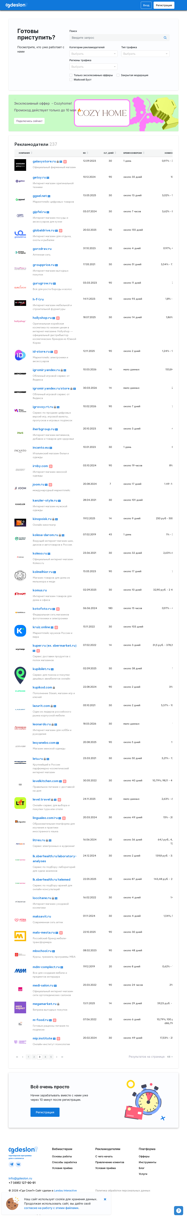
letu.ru (38, 759)
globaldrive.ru (44, 230)
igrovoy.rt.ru (43, 407)
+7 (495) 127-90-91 (22, 1183)
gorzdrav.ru (42, 249)
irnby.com (41, 466)
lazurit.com (42, 706)
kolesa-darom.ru (46, 535)
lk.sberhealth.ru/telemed (51, 880)
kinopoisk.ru (42, 519)
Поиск (73, 30)
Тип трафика (129, 47)
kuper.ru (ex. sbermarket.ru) (55, 646)
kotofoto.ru (42, 609)
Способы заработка (64, 1162)
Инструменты (147, 1162)
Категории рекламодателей (86, 47)
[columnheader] (46, 153)
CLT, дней (110, 153)
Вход (146, 5)
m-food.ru (41, 1020)
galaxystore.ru (45, 161)
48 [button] (169, 1057)
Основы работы (62, 1156)
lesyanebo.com (44, 743)
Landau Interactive (65, 1190)
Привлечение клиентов (109, 1162)
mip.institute (43, 1038)
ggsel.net (40, 196)
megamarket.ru (45, 1004)
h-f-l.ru (38, 299)
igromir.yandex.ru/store (51, 388)
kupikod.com (43, 687)
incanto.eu (41, 448)
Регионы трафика (80, 60)
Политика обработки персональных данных (122, 1190)
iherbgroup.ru (44, 429)
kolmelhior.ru (43, 572)
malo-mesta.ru (44, 932)
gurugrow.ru (43, 283)
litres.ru (39, 840)
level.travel (42, 799)
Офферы (144, 1156)
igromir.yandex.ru (47, 370)
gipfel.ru (40, 212)
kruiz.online (42, 627)
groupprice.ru (44, 265)
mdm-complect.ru (46, 967)
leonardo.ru (42, 724)
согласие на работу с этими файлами (51, 1208)
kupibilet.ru (42, 669)
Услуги (143, 1173)
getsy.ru (40, 177)
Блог (141, 1168)
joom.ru (39, 484)
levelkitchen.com (46, 781)
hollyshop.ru (42, 318)
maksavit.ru (42, 916)
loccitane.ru (42, 898)
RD (86, 153)
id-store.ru (41, 352)
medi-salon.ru (43, 985)
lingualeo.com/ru (45, 818)
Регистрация (164, 5)
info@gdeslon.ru (20, 1178)
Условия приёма (62, 1168)
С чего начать (104, 1156)
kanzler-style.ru (45, 500)
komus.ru (40, 590)
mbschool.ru (42, 951)
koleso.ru (40, 553)
